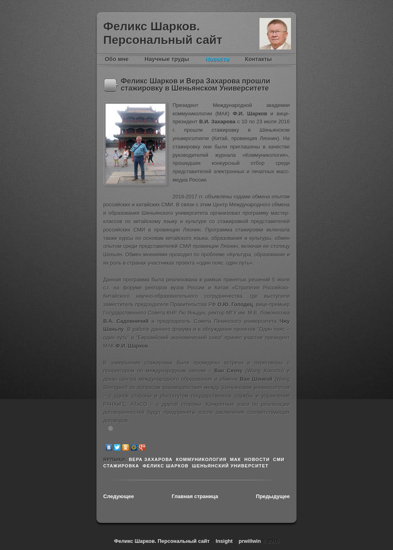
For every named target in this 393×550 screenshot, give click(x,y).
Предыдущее (273, 496)
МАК (235, 459)
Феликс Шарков (275, 33)
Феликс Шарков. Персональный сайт (162, 33)
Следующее (118, 496)
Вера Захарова (151, 459)
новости (257, 459)
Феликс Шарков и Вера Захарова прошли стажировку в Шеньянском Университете (195, 84)
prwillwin (249, 541)
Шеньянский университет (230, 465)
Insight (225, 541)
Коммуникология (201, 459)
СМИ (279, 459)
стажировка (121, 465)
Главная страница (195, 496)
